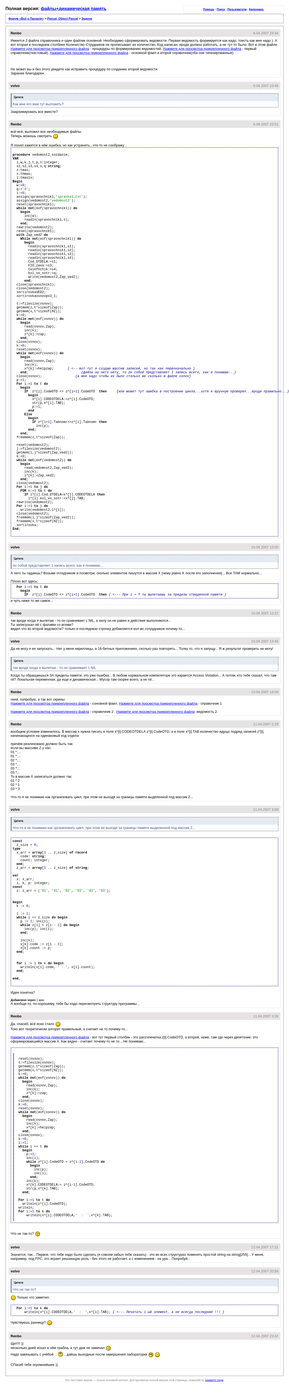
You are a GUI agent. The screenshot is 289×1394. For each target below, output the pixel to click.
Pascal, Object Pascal (62, 18)
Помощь (208, 9)
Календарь (256, 9)
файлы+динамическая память (74, 8)
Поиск (221, 9)
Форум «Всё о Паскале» (26, 18)
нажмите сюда (214, 1380)
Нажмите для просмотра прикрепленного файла (50, 49)
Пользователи (237, 9)
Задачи (86, 18)
